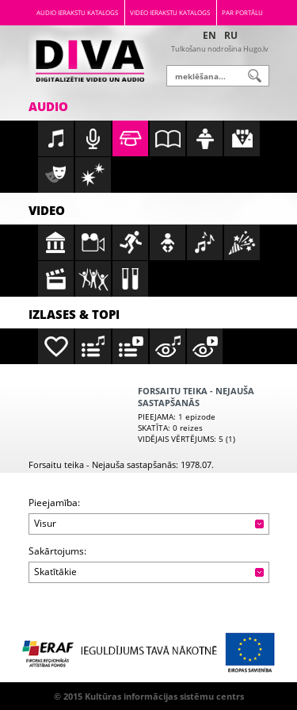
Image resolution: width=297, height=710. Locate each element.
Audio (48, 106)
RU (231, 35)
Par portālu (242, 12)
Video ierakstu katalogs (170, 12)
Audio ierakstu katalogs (77, 12)
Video (47, 210)
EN (209, 35)
